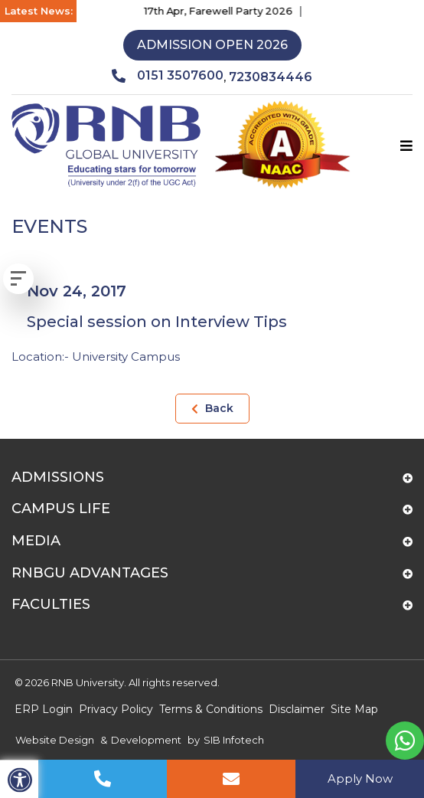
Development (146, 740)
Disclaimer (297, 709)
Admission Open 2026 (212, 45)
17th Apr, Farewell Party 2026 (223, 11)
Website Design (54, 740)
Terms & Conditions (211, 709)
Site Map (354, 709)
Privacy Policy (116, 709)
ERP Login (44, 709)
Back (212, 408)
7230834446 (270, 77)
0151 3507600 (167, 76)
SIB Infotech (234, 740)
